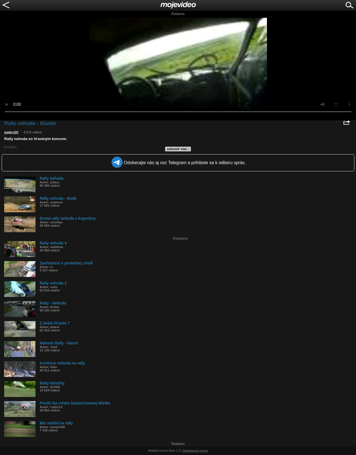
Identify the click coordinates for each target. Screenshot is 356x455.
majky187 (11, 132)
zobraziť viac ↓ (178, 149)
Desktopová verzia (195, 450)
